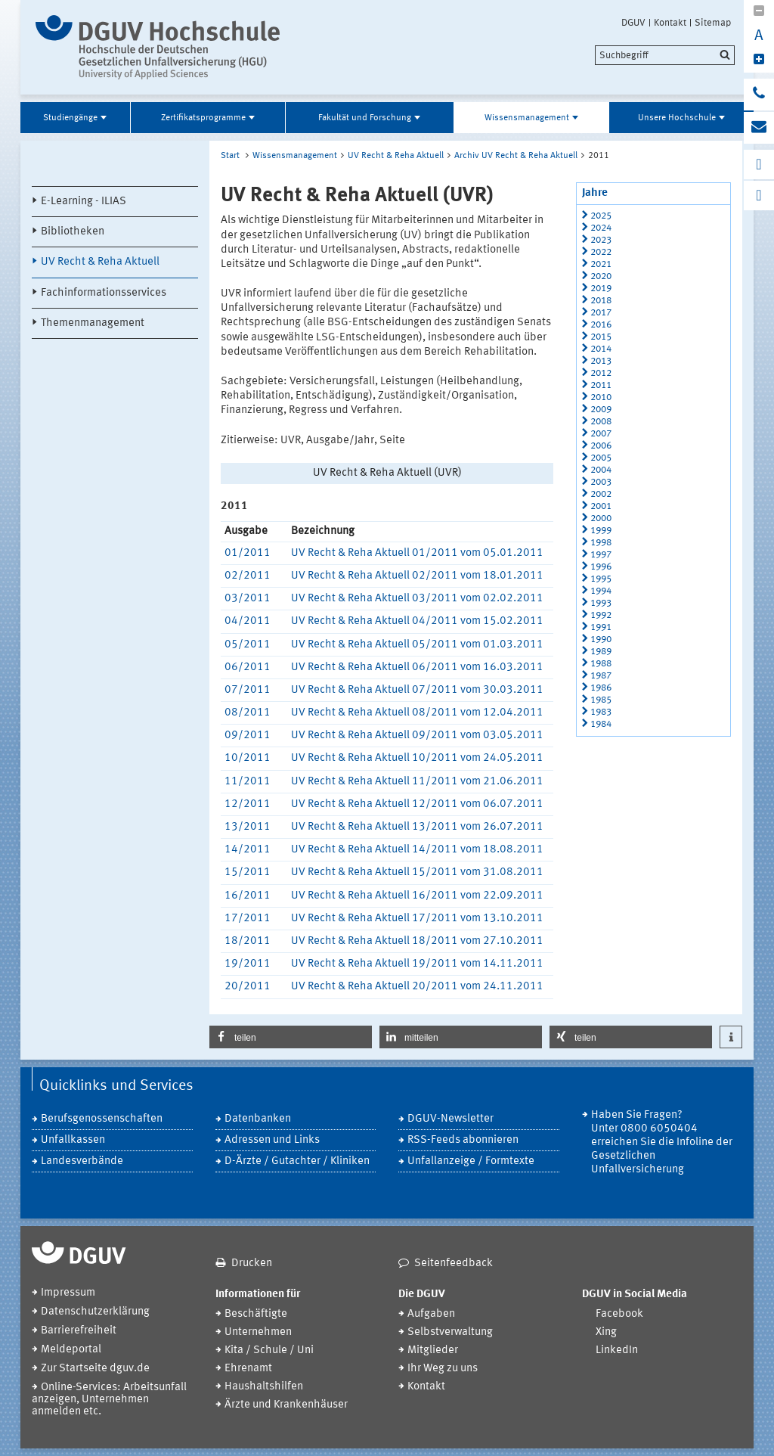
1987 (600, 676)
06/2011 (247, 667)
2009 (600, 409)
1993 (600, 603)
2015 (600, 337)
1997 (600, 555)
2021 (600, 264)
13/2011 (247, 827)
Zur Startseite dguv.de (95, 1368)
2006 (600, 446)
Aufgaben (431, 1314)
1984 (600, 724)
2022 (600, 252)
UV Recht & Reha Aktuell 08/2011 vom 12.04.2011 (417, 713)
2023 (600, 240)
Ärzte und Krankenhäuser (286, 1405)
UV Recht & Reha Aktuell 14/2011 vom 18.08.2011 (417, 849)
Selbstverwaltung (450, 1332)
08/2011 (247, 713)
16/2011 (247, 896)
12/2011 (247, 804)
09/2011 (247, 735)
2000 (600, 518)
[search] (665, 55)
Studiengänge (70, 118)
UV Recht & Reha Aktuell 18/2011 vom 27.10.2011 (417, 941)
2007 (600, 434)
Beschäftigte (255, 1314)
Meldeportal (71, 1349)
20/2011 (247, 986)
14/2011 (247, 849)
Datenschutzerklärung (95, 1312)
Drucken (251, 1263)
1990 (600, 639)
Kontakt (670, 22)
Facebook (619, 1314)
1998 (600, 543)
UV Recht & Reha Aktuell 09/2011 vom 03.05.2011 (417, 735)
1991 (600, 627)
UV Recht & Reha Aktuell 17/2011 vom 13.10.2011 (417, 918)
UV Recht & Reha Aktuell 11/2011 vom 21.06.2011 (417, 781)
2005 (600, 458)
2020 (600, 276)
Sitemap (713, 22)
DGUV (633, 22)
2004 (600, 470)
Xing (606, 1332)
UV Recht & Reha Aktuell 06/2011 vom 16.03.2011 (417, 667)
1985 (600, 700)
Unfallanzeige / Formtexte (470, 1161)
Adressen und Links (272, 1140)
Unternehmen (258, 1332)
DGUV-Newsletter (450, 1119)
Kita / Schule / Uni (269, 1350)
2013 (600, 361)
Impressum (68, 1293)
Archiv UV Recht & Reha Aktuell (515, 155)
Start (230, 155)
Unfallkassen (73, 1140)
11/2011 (247, 781)
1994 (600, 591)
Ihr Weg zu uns (442, 1368)
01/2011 (247, 553)
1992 (600, 615)
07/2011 (247, 690)
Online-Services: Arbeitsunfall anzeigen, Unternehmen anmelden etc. (109, 1399)
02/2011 (247, 576)
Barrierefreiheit (78, 1330)
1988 (600, 664)
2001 (600, 506)
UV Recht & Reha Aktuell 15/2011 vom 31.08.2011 (417, 872)
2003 (600, 482)
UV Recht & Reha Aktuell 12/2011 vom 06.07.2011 (417, 804)
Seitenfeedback (453, 1263)
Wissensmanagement (527, 118)
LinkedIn (617, 1350)
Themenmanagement (92, 323)
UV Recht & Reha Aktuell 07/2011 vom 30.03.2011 (417, 690)
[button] (290, 1037)
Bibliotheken (72, 231)
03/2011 (247, 598)
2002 (600, 494)
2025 (600, 216)
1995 (600, 579)
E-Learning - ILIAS (83, 201)
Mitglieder (432, 1350)
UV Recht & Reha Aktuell (100, 262)
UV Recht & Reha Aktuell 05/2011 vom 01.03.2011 (417, 644)
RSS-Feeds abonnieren (463, 1140)
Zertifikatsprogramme (203, 118)
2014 (600, 349)
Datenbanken (257, 1119)
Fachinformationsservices (103, 293)
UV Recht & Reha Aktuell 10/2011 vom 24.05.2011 (417, 758)
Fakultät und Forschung (364, 118)
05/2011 (247, 644)
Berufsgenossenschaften (102, 1119)
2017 (600, 313)
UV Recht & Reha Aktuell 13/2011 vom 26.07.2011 (417, 827)
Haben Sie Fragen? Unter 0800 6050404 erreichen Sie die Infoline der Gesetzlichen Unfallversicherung (661, 1142)
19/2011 (247, 964)
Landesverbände (82, 1161)
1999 (600, 531)
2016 (600, 325)
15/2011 (247, 872)
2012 (600, 373)
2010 (600, 397)
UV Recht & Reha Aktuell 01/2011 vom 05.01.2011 (417, 553)
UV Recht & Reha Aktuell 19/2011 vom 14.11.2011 (417, 964)
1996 (600, 567)
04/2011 (247, 621)
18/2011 (247, 941)
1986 (600, 688)
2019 (600, 288)
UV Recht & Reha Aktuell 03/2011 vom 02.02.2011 (417, 598)
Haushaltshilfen (263, 1386)
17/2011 (247, 918)
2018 (600, 301)
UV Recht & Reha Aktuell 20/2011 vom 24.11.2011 (417, 986)
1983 (600, 712)
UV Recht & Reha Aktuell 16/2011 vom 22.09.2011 (417, 896)
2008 (600, 422)
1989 (600, 652)
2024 (600, 228)
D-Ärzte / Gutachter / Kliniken (297, 1161)
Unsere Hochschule (677, 118)
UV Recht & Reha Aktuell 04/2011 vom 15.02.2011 (417, 621)
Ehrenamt (248, 1368)
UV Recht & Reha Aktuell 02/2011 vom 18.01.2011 (417, 576)
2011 (600, 385)
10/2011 (247, 758)
